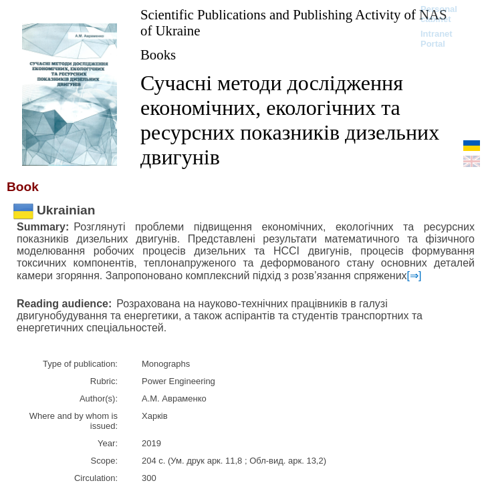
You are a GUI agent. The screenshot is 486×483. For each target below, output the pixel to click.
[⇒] (414, 275)
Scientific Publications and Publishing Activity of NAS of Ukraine (293, 22)
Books (158, 54)
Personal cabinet (438, 14)
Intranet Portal (436, 39)
